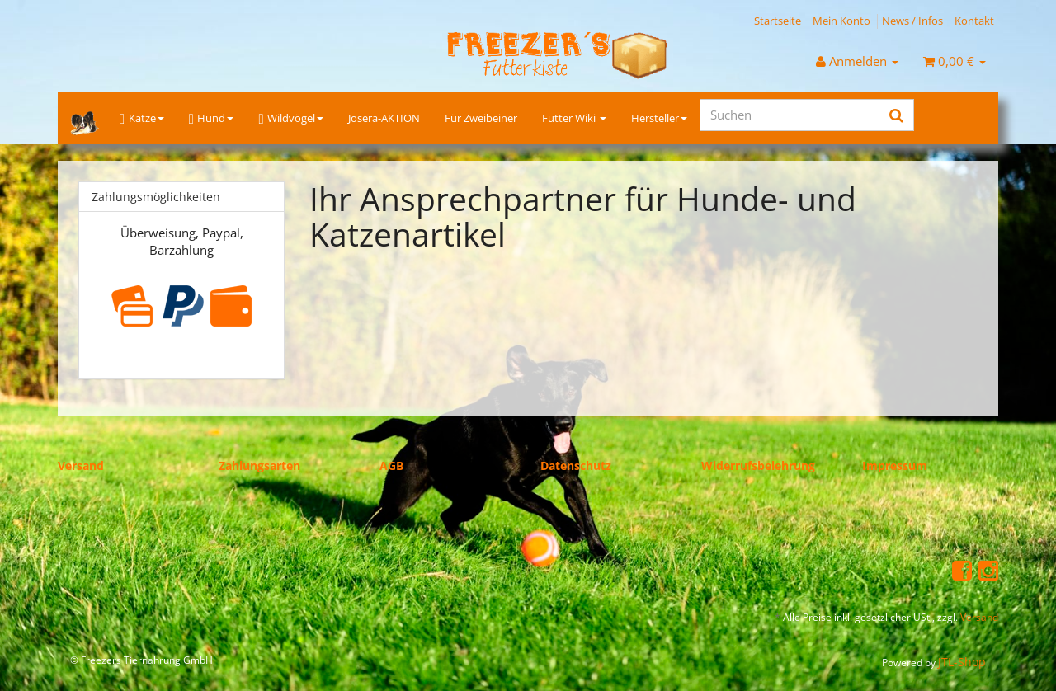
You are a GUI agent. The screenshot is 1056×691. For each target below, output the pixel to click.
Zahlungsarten (259, 465)
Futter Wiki (574, 117)
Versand (81, 465)
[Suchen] (789, 115)
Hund (211, 118)
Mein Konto (841, 20)
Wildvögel (290, 118)
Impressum (894, 465)
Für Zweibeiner (481, 117)
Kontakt (974, 20)
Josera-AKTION (384, 117)
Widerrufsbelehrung (758, 465)
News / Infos (912, 20)
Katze (142, 118)
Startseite (777, 20)
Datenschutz (575, 465)
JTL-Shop (962, 662)
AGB (391, 465)
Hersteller (659, 117)
